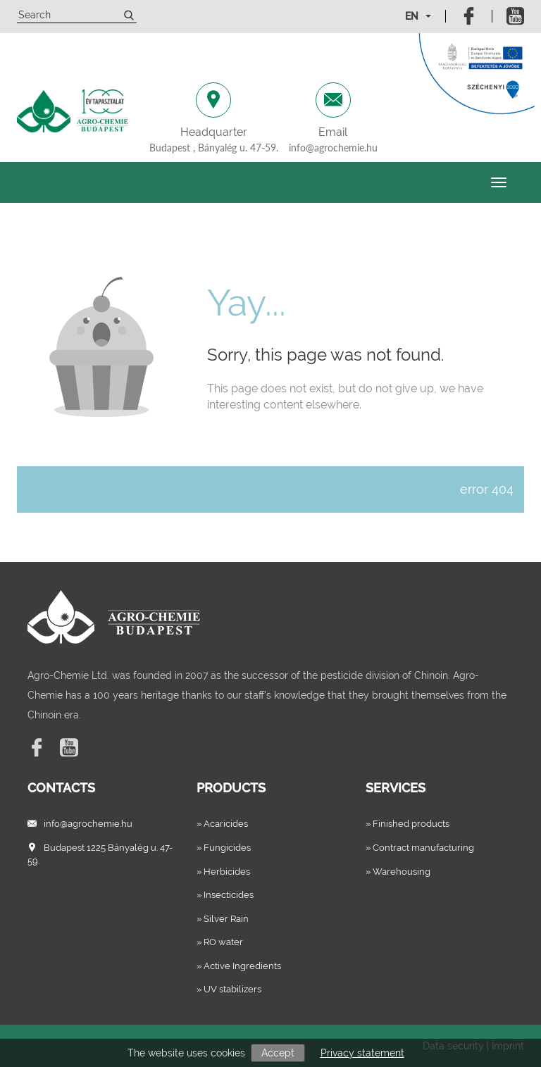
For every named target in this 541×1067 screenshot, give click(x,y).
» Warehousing (398, 871)
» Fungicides (224, 847)
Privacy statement (362, 1053)
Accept (277, 1053)
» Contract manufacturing (420, 847)
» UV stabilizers (229, 989)
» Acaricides (222, 823)
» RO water (220, 942)
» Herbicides (223, 871)
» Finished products (407, 823)
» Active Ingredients (239, 966)
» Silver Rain (223, 918)
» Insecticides (225, 895)
